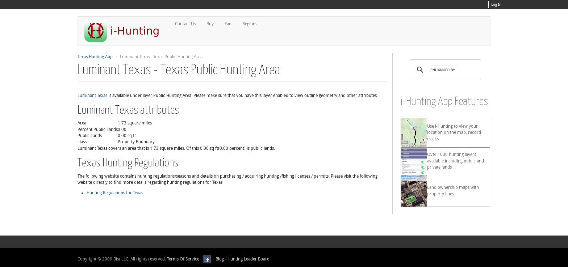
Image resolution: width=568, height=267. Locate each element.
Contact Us (185, 23)
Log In (496, 5)
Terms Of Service (183, 259)
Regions (249, 23)
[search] (444, 69)
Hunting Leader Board (248, 259)
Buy (210, 23)
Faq (228, 23)
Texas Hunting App (95, 56)
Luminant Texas (92, 95)
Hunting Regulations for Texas (115, 192)
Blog (220, 259)
